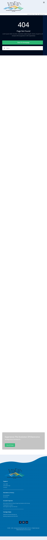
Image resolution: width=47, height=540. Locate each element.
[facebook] (20, 522)
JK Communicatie (27, 529)
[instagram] (23, 522)
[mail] (27, 522)
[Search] (4, 48)
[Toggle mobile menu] (44, 2)
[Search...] (23, 48)
